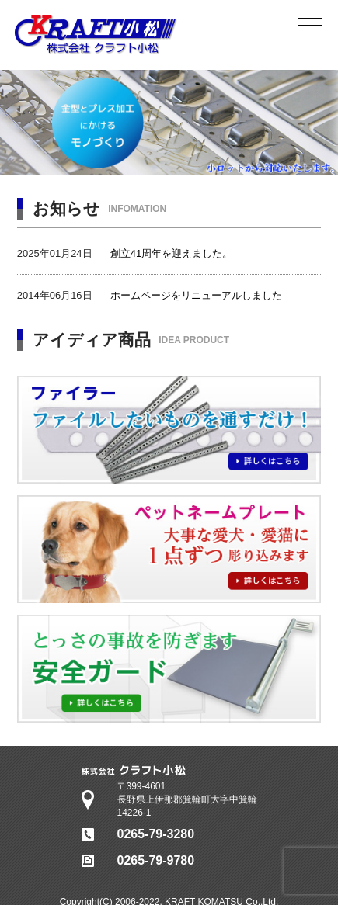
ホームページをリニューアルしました (196, 295)
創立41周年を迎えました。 (171, 253)
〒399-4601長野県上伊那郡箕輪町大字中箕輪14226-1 (187, 799)
